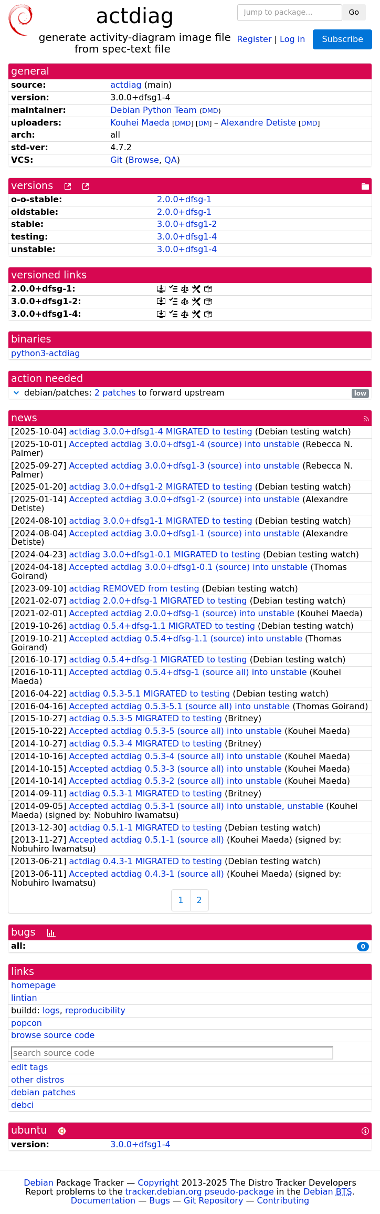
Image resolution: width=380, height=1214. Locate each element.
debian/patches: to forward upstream (190, 393)
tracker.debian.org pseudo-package (199, 1192)
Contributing (283, 1201)
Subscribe (342, 39)
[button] (16, 393)
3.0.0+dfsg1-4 (187, 237)
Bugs (159, 1201)
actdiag (125, 85)
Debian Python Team (153, 110)
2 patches (115, 393)
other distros (37, 1080)
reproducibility (95, 1010)
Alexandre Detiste (258, 123)
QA (170, 160)
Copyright (158, 1183)
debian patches (43, 1092)
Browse (144, 160)
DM (203, 123)
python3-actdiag (45, 353)
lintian (24, 998)
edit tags (29, 1067)
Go (354, 12)
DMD (210, 111)
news (24, 418)
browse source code (52, 1035)
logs (51, 1010)
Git (116, 160)
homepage (33, 985)
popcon (26, 1023)
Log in (292, 39)
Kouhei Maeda (140, 123)
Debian (39, 1183)
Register (254, 39)
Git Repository (213, 1201)
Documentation (103, 1201)
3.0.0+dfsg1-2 (187, 224)
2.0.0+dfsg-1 (184, 199)
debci (22, 1105)
